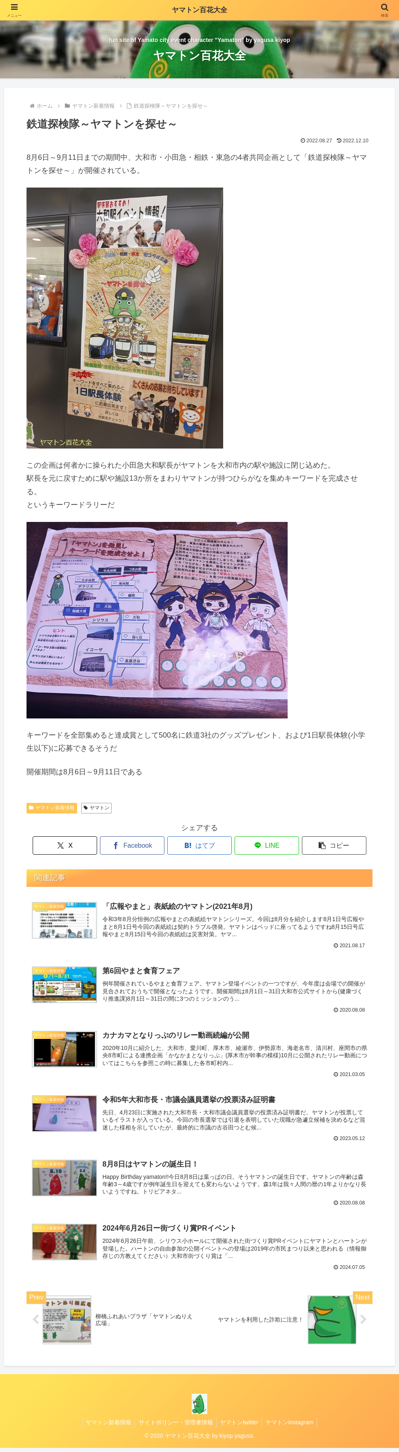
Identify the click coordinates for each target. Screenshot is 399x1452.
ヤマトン (96, 808)
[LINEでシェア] (258, 845)
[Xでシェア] (83, 845)
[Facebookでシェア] (141, 845)
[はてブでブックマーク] (199, 845)
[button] (316, 845)
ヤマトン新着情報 (52, 808)
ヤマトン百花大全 (199, 10)
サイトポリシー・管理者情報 (175, 1426)
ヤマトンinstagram (291, 1426)
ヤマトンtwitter (240, 1426)
